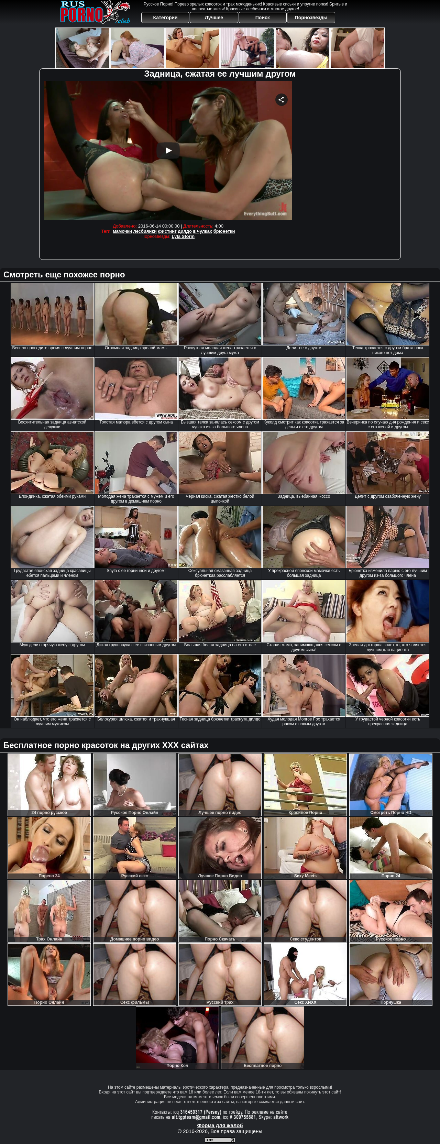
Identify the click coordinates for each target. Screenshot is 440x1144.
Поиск (262, 17)
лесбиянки (145, 231)
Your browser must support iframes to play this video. (168, 150)
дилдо (185, 231)
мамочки (122, 231)
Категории (165, 17)
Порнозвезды (311, 17)
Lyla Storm (183, 236)
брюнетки (224, 231)
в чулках (202, 231)
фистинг (167, 231)
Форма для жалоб (220, 1125)
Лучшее (214, 17)
